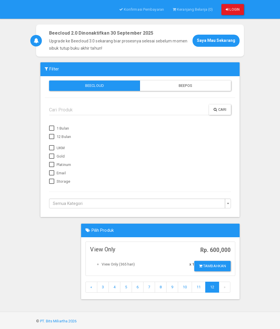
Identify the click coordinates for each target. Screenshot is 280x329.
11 (199, 287)
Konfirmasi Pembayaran (141, 9)
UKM (57, 148)
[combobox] (140, 203)
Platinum (60, 164)
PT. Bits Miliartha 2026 (58, 321)
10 (185, 287)
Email (57, 173)
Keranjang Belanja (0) (193, 9)
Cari (220, 109)
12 (212, 287)
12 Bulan (60, 136)
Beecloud (94, 85)
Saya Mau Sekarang (216, 40)
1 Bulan (59, 128)
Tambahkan (212, 266)
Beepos (185, 85)
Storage (59, 181)
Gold (57, 156)
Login (233, 10)
